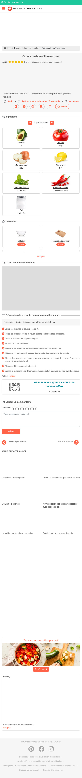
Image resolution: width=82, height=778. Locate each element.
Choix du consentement (29, 770)
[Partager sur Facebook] (41, 749)
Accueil (8, 48)
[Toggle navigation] (3, 8)
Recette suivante (68, 441)
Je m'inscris (41, 669)
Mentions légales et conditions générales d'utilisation (39, 761)
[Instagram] (51, 749)
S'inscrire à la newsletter (52, 770)
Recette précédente (14, 441)
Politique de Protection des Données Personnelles (24, 765)
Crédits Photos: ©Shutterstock (63, 765)
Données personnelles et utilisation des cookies (39, 757)
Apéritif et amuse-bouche (27, 48)
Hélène (12, 376)
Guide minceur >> (13, 2)
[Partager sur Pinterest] (31, 749)
